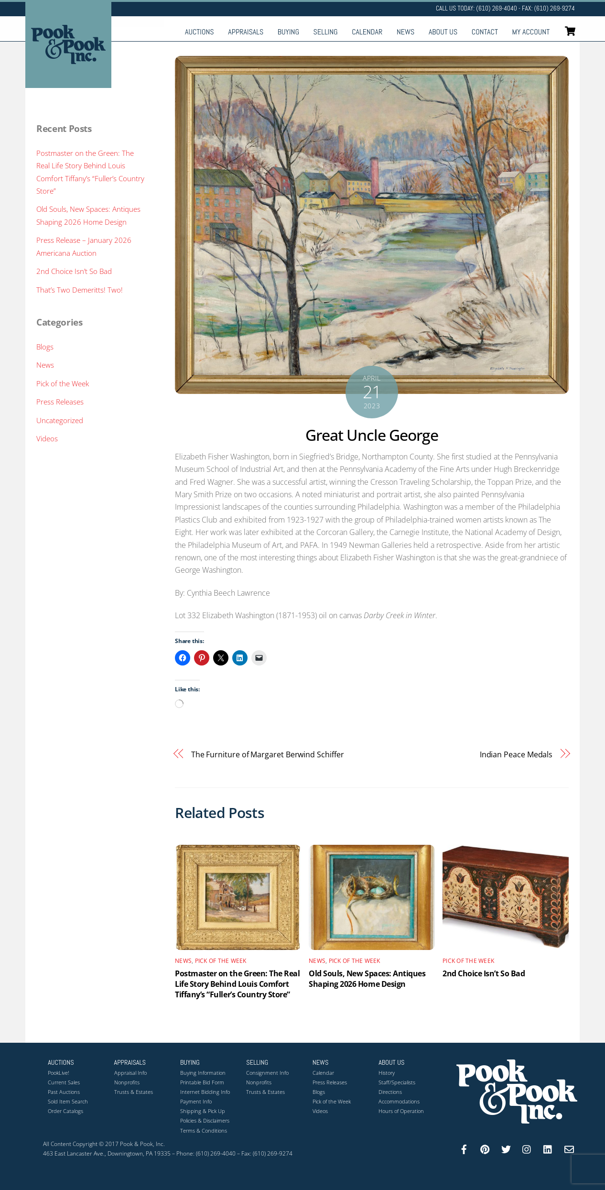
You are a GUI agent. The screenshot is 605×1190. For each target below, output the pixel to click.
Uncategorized (59, 420)
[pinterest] (485, 1148)
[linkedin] (548, 1148)
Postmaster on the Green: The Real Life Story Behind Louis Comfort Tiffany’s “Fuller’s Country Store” (237, 984)
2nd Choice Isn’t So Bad (484, 973)
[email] (569, 1148)
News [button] (321, 1062)
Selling (325, 32)
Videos (47, 438)
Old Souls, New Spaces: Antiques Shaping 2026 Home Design (367, 978)
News (405, 32)
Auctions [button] (61, 1062)
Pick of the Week (221, 961)
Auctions (199, 32)
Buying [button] (190, 1062)
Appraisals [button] (130, 1062)
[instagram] (527, 1148)
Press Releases (60, 401)
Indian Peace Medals (516, 754)
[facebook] (464, 1148)
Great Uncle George (372, 435)
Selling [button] (257, 1062)
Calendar (367, 32)
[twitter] (506, 1148)
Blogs (45, 346)
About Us (443, 32)
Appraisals (245, 32)
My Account (531, 32)
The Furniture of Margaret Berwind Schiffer (267, 754)
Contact (485, 32)
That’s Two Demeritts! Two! (79, 290)
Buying (288, 32)
